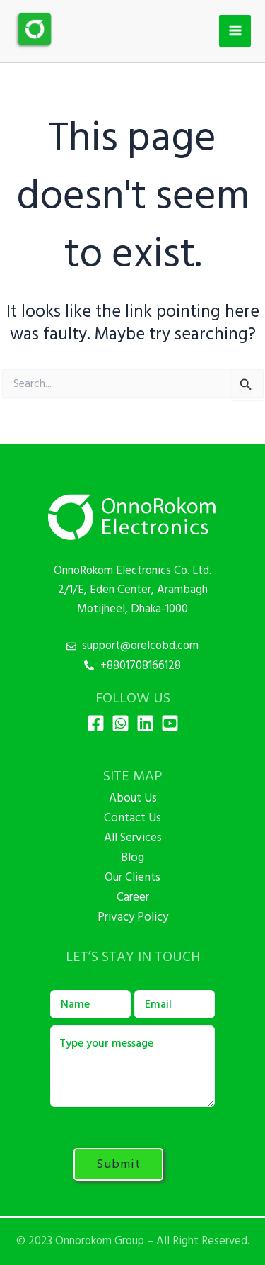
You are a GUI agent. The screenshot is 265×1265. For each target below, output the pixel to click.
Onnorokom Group (99, 1241)
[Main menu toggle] (235, 31)
